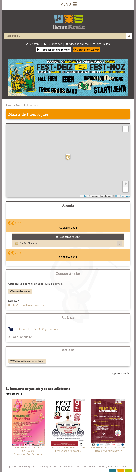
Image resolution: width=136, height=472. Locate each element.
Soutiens (42, 466)
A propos (12, 466)
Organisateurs (50, 329)
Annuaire (33, 105)
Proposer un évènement (53, 49)
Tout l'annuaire (20, 337)
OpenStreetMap (122, 196)
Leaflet (84, 196)
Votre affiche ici (14, 393)
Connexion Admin (86, 49)
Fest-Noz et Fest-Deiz (27, 329)
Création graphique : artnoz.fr (111, 466)
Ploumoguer (34, 243)
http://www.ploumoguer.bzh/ (27, 305)
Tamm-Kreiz (14, 105)
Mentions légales (61, 466)
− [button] (125, 189)
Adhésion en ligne (77, 44)
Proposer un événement (83, 466)
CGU (50, 466)
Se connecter (53, 44)
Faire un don (101, 44)
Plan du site (23, 466)
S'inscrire (33, 44)
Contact (33, 466)
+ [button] (125, 184)
